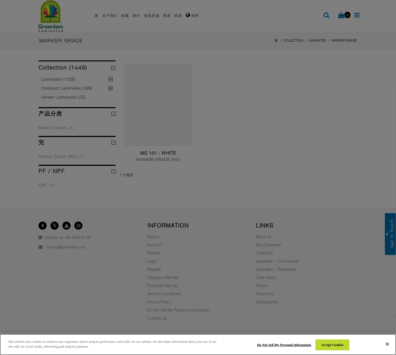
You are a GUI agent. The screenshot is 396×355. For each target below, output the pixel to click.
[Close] (387, 344)
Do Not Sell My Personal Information (284, 345)
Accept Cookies (332, 345)
